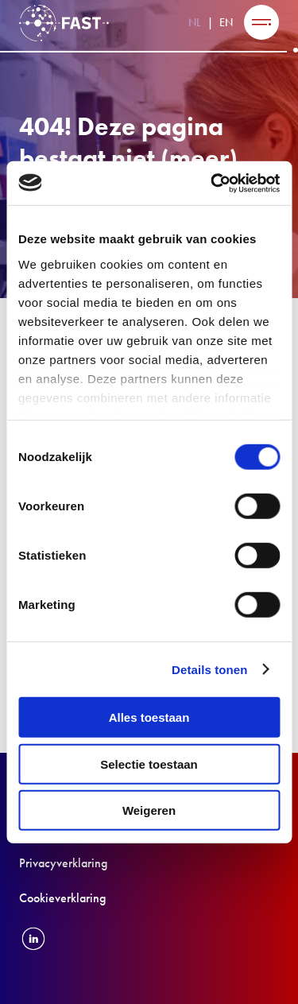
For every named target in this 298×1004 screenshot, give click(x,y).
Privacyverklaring (63, 863)
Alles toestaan (149, 717)
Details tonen (209, 669)
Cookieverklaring (62, 898)
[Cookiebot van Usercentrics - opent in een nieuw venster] (212, 183)
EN (226, 22)
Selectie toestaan (149, 763)
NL (194, 22)
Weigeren (149, 810)
